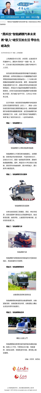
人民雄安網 (19, 53)
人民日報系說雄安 (12, 17)
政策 (22, 17)
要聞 (2, 17)
